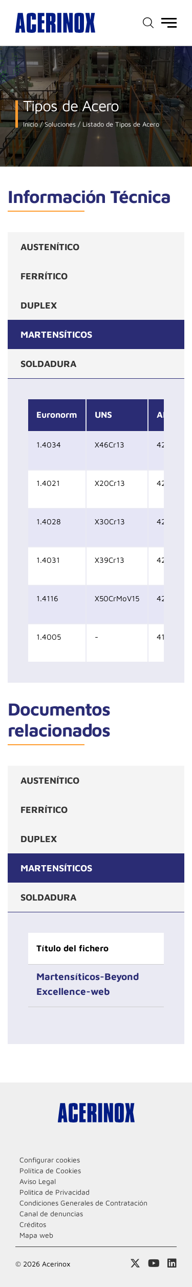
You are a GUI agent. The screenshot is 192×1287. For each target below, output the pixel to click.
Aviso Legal (37, 1181)
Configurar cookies (49, 1159)
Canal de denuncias (51, 1213)
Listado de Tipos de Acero (119, 124)
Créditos (32, 1224)
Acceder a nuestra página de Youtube (154, 1263)
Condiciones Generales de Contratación (83, 1202)
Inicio (30, 124)
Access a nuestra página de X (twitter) (135, 1263)
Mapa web (36, 1235)
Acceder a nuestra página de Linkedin (172, 1263)
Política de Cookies (50, 1170)
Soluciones (59, 124)
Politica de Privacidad (54, 1192)
